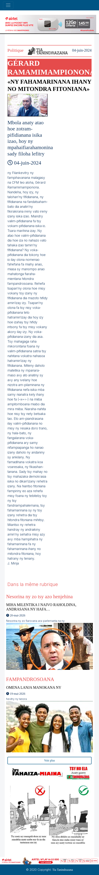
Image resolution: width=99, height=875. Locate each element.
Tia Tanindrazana (62, 869)
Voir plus (49, 760)
